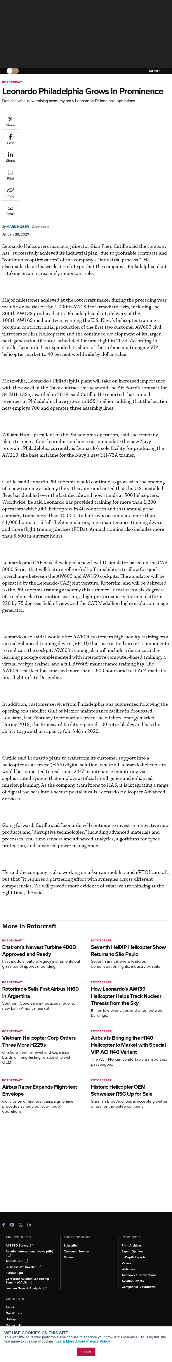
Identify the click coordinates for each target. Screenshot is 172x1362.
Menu (156, 70)
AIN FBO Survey (19, 1245)
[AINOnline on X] (21, 1225)
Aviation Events (133, 1281)
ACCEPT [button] (86, 1351)
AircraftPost (17, 1261)
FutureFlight (14, 1273)
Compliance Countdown (139, 1287)
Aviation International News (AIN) (29, 1253)
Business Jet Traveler (23, 1267)
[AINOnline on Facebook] (3, 1225)
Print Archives (132, 1245)
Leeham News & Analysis (26, 1288)
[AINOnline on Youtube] (11, 1225)
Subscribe (71, 1245)
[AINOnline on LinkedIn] (29, 1225)
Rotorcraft (12, 82)
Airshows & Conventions (139, 1275)
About (10, 1307)
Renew (68, 1257)
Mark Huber (17, 138)
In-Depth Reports (134, 1257)
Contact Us (13, 1325)
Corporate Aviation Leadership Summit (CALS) (27, 1280)
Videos (127, 1263)
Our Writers (14, 1313)
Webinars (128, 1269)
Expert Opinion (132, 1251)
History (11, 1319)
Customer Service (76, 1251)
